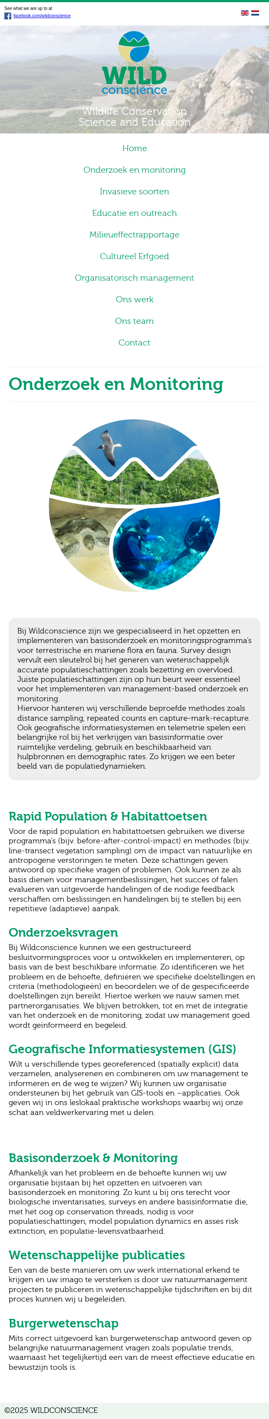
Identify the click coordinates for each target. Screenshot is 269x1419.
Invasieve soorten (134, 191)
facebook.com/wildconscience (37, 16)
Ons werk (135, 299)
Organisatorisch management (134, 278)
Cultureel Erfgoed (134, 256)
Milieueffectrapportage (134, 235)
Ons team (134, 321)
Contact (134, 343)
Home (134, 148)
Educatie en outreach (134, 213)
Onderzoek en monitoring (134, 170)
